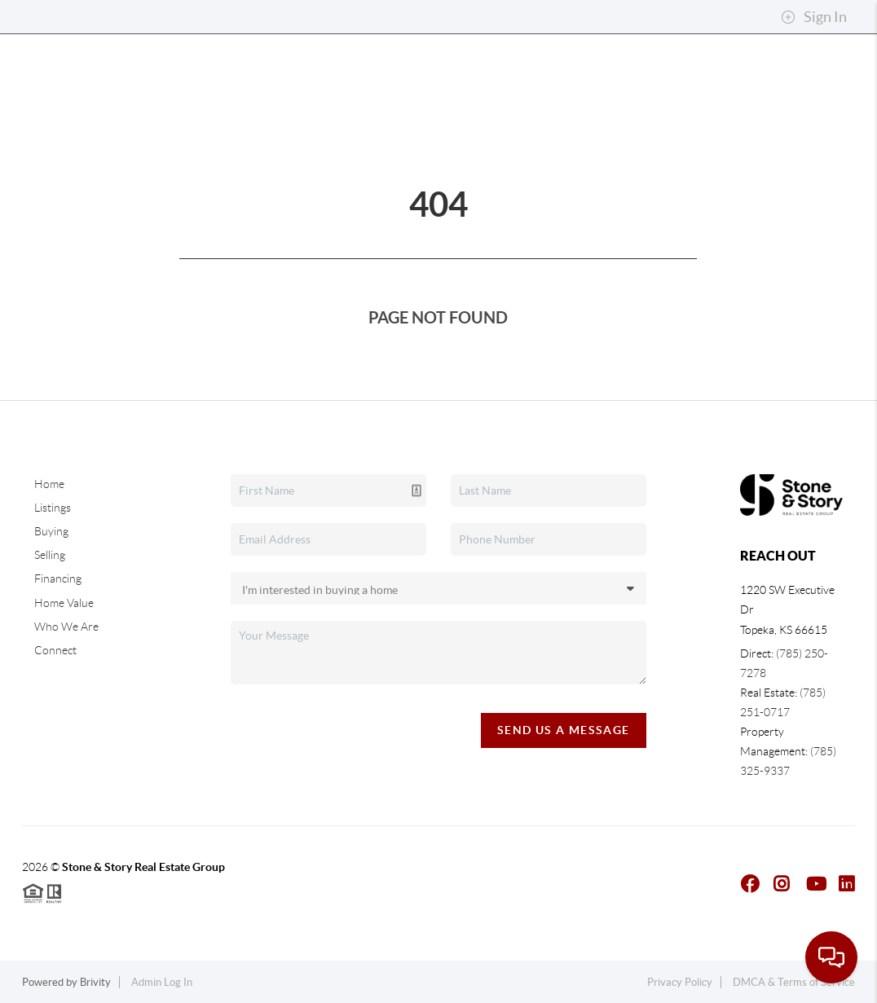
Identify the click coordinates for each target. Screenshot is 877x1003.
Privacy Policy (679, 982)
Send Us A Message (563, 730)
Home (49, 484)
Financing (58, 578)
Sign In (814, 17)
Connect (55, 650)
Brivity (95, 982)
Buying (51, 531)
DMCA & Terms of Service (794, 982)
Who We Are (66, 626)
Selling (49, 554)
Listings (52, 507)
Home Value (64, 602)
